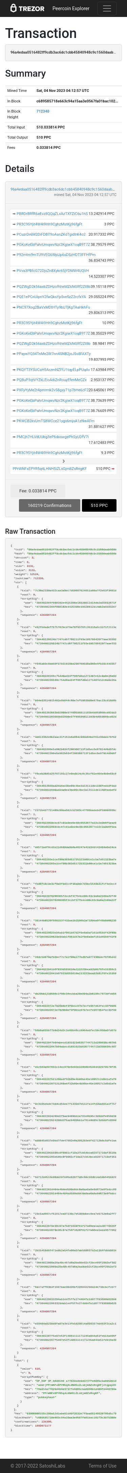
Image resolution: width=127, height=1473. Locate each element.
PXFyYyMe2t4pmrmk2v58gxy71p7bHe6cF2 (52, 390)
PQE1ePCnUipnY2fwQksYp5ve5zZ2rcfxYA (51, 297)
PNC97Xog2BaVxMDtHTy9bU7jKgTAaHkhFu (53, 307)
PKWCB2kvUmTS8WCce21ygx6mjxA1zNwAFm (55, 421)
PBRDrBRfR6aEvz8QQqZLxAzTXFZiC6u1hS (52, 214)
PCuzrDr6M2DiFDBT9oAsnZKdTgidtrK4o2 (51, 234)
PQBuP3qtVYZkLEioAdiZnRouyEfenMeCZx (52, 380)
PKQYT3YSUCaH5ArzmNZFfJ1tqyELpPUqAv (53, 370)
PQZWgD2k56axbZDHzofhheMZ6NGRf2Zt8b (53, 286)
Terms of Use (102, 1466)
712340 (43, 111)
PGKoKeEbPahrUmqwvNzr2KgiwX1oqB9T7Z (53, 244)
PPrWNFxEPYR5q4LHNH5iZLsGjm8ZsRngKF (50, 469)
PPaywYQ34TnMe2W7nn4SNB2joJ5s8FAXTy (54, 354)
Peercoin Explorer (70, 8)
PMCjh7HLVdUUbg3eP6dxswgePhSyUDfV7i (53, 437)
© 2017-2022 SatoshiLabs (37, 1466)
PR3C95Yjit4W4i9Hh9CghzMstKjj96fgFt (49, 224)
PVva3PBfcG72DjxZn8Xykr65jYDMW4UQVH (53, 271)
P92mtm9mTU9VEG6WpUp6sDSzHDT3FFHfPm (56, 255)
